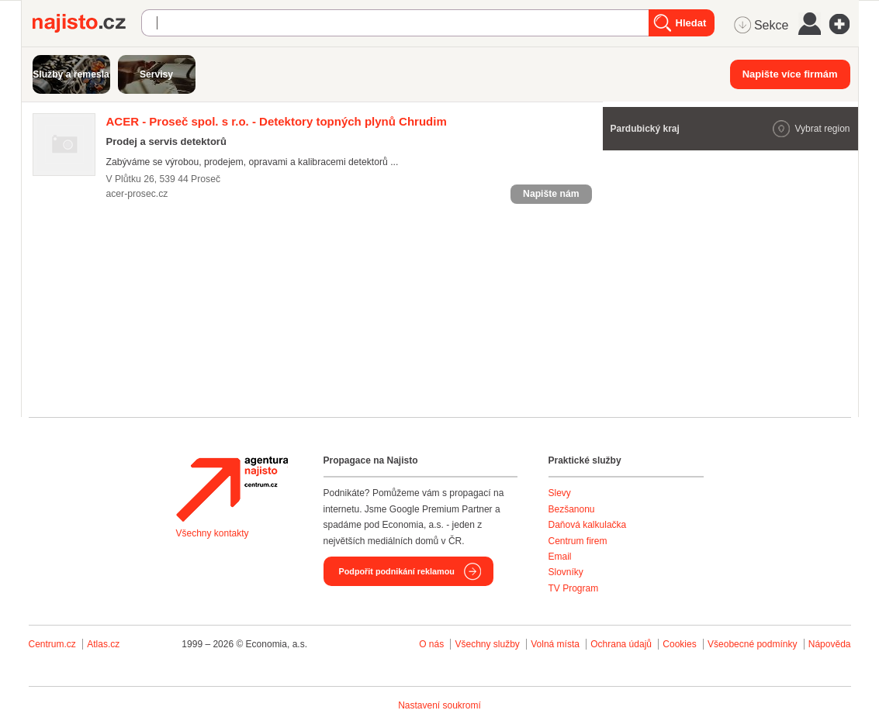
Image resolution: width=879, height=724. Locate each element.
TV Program (574, 588)
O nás (431, 644)
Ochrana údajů (621, 644)
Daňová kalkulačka (588, 524)
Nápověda (829, 644)
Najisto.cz (87, 23)
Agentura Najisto (232, 489)
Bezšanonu (572, 509)
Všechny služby (488, 644)
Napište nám (551, 193)
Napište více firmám (790, 74)
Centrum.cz (52, 644)
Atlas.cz (103, 644)
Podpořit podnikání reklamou (397, 571)
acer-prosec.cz (137, 193)
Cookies (679, 644)
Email (560, 556)
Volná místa (555, 644)
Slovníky (566, 572)
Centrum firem (578, 541)
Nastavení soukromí (439, 705)
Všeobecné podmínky (752, 644)
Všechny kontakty (212, 533)
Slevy (560, 493)
